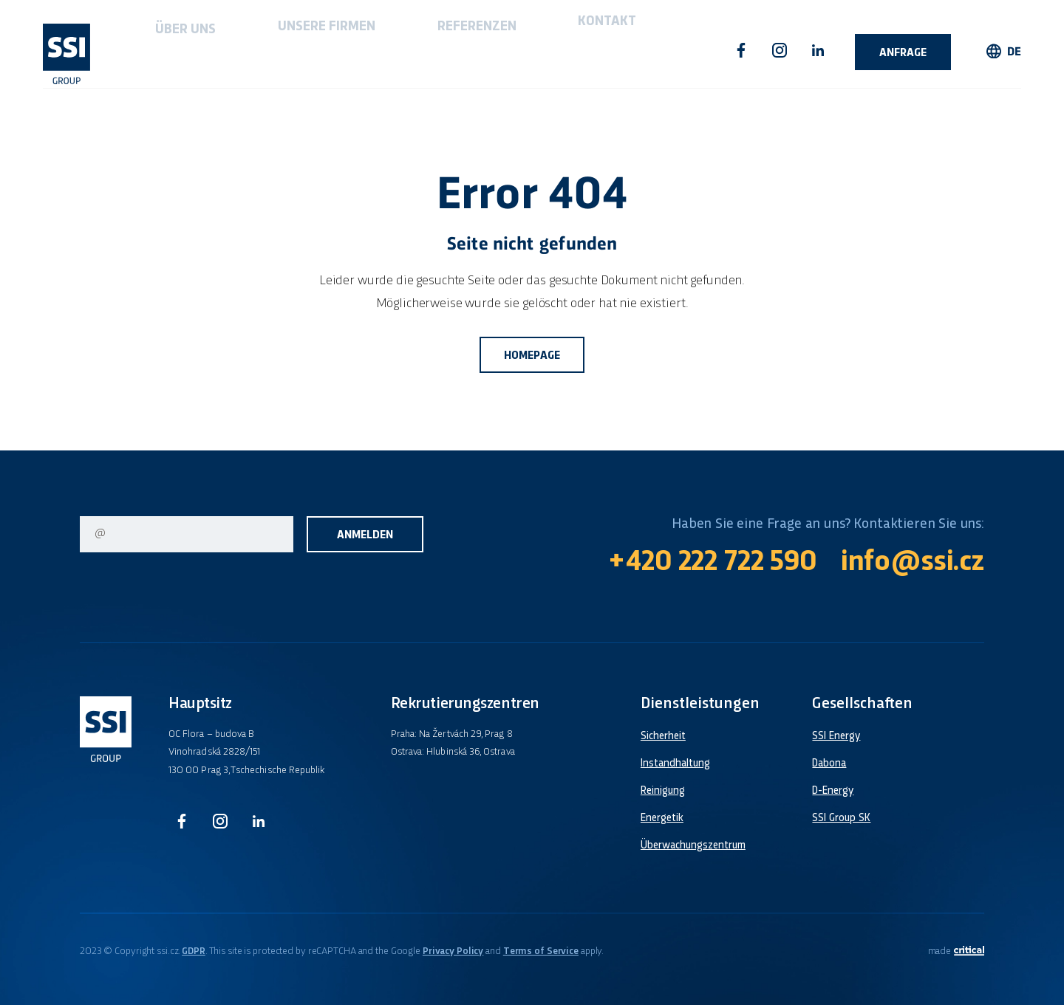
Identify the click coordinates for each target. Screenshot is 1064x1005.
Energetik (662, 818)
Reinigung (663, 791)
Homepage (532, 356)
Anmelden (365, 535)
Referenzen (373, 50)
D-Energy (832, 791)
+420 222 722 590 (712, 563)
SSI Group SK (841, 818)
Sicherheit (663, 736)
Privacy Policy (453, 951)
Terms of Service (541, 951)
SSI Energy (836, 736)
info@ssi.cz (912, 563)
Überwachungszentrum (693, 845)
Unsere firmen (264, 50)
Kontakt (463, 50)
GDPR (193, 951)
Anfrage (903, 53)
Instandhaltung (675, 763)
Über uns (164, 50)
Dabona (829, 763)
